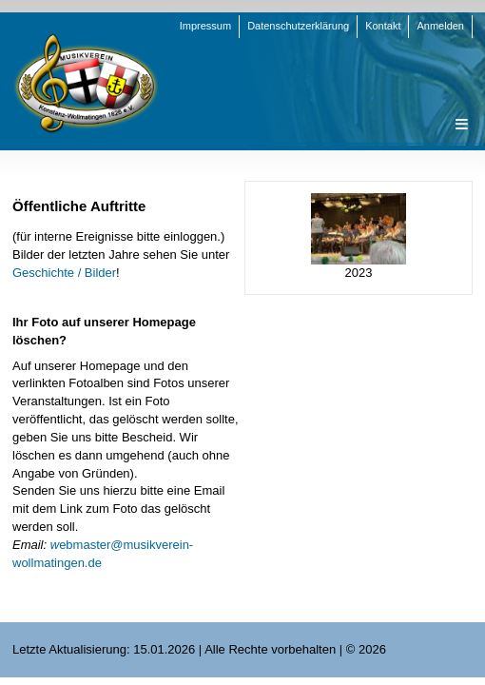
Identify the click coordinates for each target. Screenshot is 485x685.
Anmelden (440, 25)
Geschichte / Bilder (64, 272)
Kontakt (382, 25)
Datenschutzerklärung (298, 25)
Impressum (205, 25)
